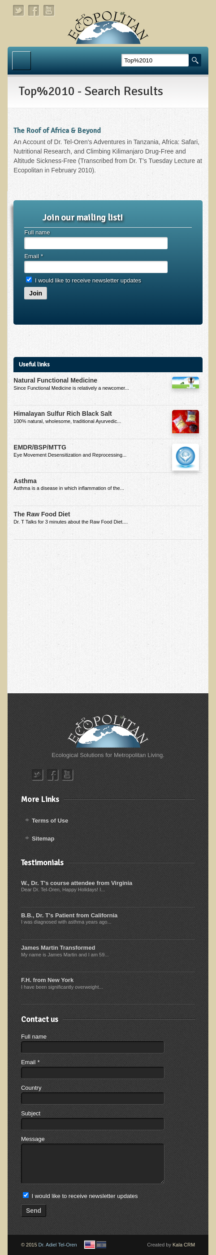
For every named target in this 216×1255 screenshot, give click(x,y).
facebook (34, 10)
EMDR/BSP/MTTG (39, 447)
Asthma (24, 480)
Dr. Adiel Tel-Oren (58, 1244)
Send (33, 1210)
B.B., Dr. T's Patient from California (69, 915)
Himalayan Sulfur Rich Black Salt (62, 413)
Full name (37, 232)
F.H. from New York (47, 980)
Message (33, 1139)
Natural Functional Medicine (55, 380)
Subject (30, 1113)
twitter (19, 10)
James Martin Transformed (58, 947)
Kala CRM (184, 1244)
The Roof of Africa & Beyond (57, 130)
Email (33, 256)
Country (31, 1087)
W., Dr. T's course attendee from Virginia (76, 883)
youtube (49, 10)
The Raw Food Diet (41, 514)
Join (35, 293)
